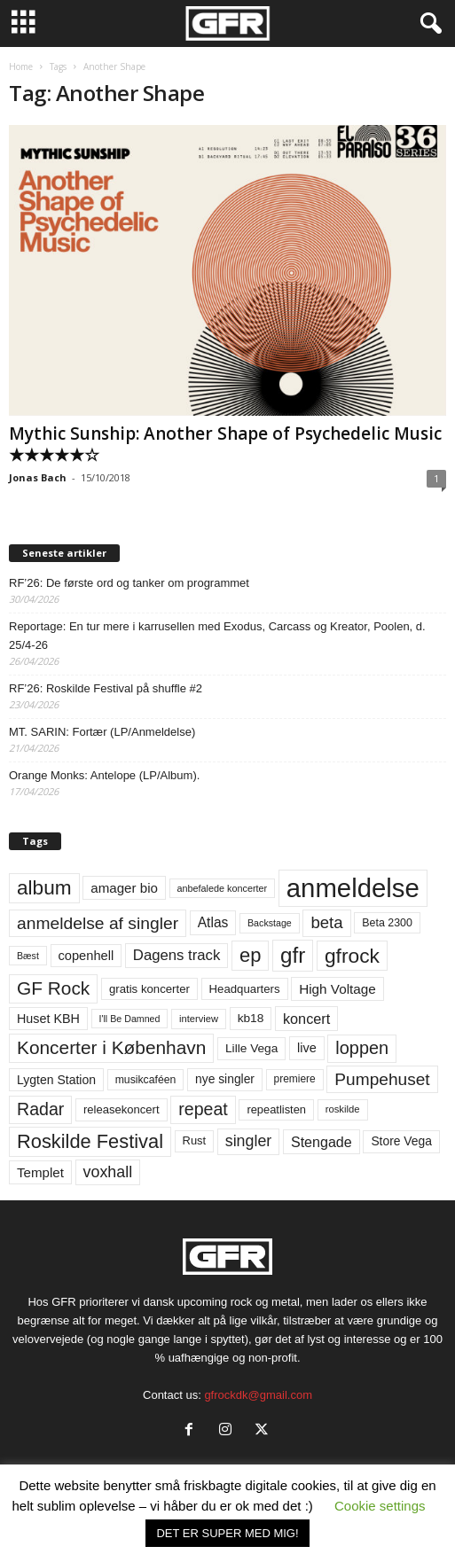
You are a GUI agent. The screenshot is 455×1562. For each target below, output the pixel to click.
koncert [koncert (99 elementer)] (306, 1019)
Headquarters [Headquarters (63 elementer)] (244, 989)
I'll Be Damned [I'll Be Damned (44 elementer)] (130, 1018)
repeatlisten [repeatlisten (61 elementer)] (276, 1109)
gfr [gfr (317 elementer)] (292, 955)
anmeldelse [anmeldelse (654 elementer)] (353, 887)
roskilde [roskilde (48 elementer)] (343, 1109)
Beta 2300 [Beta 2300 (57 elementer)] (387, 923)
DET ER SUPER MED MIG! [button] (227, 1533)
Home (21, 66)
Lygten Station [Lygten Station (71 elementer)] (56, 1080)
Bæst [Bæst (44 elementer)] (28, 955)
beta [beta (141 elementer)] (326, 922)
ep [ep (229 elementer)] (250, 955)
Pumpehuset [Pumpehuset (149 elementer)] (381, 1079)
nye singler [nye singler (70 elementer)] (225, 1079)
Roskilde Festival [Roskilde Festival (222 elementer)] (90, 1141)
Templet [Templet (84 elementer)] (40, 1172)
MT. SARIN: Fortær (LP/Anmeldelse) (102, 731)
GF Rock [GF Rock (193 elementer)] (53, 988)
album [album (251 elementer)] (44, 888)
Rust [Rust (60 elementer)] (195, 1140)
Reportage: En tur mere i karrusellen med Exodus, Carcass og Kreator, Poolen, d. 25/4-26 (217, 636)
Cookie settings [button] (380, 1505)
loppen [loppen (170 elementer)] (361, 1048)
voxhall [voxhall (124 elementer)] (108, 1172)
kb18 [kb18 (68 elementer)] (251, 1018)
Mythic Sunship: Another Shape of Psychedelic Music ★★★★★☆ (225, 444)
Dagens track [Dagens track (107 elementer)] (177, 955)
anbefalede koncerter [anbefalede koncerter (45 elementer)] (222, 888)
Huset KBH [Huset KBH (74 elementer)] (48, 1018)
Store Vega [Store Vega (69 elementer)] (401, 1141)
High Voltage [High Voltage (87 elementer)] (337, 988)
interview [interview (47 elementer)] (198, 1018)
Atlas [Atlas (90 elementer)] (213, 922)
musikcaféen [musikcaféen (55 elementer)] (146, 1080)
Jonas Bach (38, 477)
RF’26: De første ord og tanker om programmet (129, 583)
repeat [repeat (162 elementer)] (203, 1109)
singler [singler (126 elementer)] (248, 1141)
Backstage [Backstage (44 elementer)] (269, 923)
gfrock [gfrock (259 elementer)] (352, 955)
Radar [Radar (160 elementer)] (40, 1109)
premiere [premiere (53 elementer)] (295, 1079)
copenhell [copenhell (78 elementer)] (86, 956)
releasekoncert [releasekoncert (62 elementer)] (121, 1109)
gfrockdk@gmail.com (258, 1395)
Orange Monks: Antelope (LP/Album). (104, 775)
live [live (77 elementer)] (307, 1048)
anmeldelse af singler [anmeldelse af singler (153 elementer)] (97, 923)
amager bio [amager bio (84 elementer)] (124, 887)
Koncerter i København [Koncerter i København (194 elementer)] (111, 1047)
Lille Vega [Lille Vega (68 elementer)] (251, 1048)
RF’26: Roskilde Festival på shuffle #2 (105, 688)
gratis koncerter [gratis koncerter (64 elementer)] (149, 989)
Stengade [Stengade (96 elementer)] (321, 1142)
